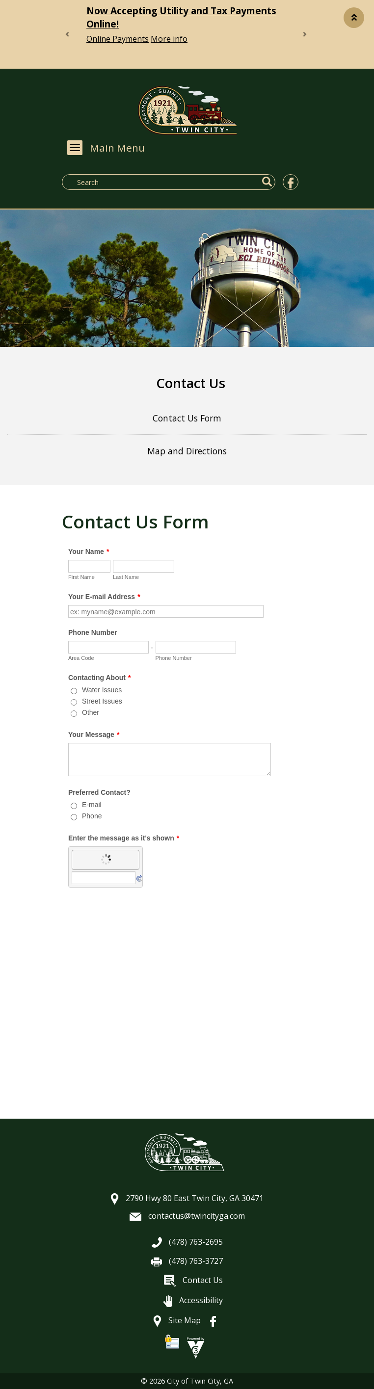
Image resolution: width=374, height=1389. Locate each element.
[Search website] (138, 182)
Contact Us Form (187, 418)
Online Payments (117, 38)
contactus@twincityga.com (187, 1215)
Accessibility (193, 1300)
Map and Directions (187, 451)
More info (169, 38)
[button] (354, 17)
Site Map (177, 1320)
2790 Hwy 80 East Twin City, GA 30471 (187, 1198)
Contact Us (193, 1280)
